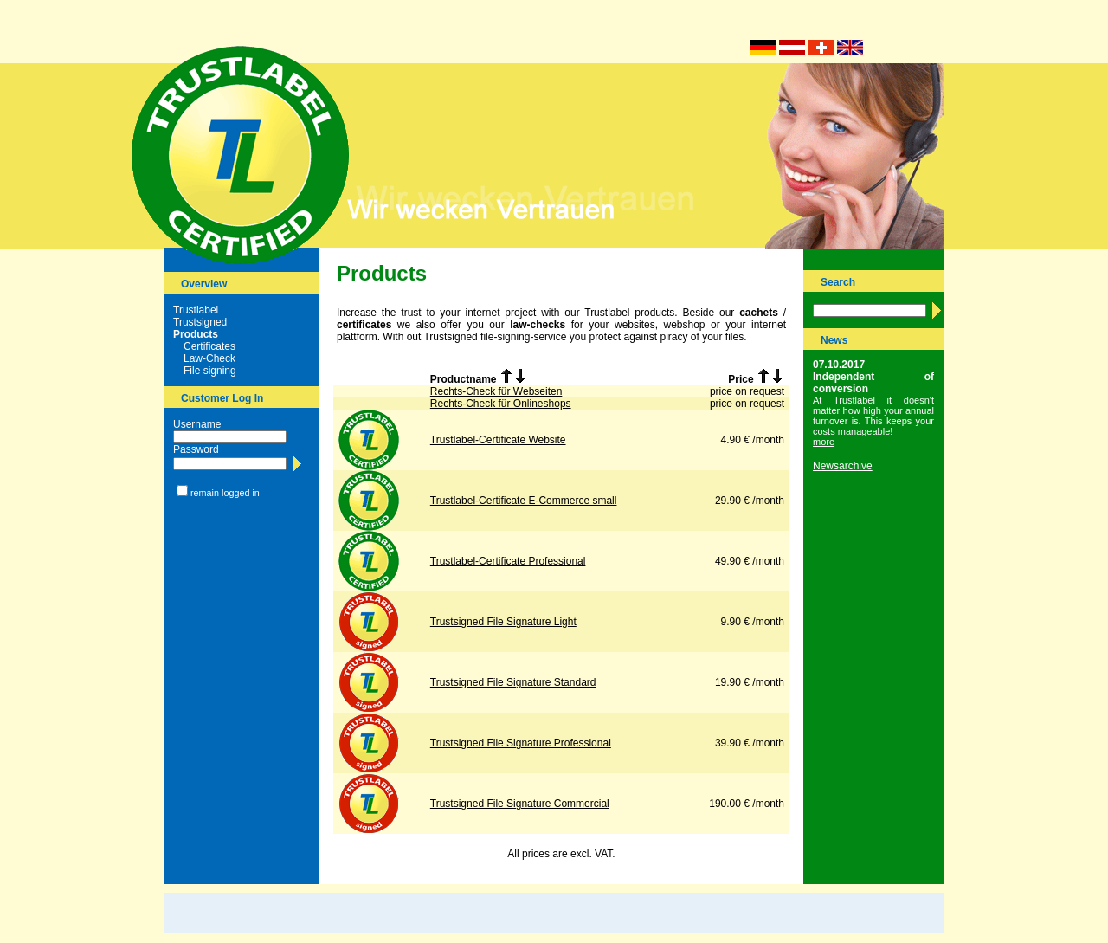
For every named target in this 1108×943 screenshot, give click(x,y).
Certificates (209, 346)
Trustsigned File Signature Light (503, 622)
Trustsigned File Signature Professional (520, 743)
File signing (210, 371)
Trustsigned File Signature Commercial (519, 804)
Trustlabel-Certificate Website (498, 440)
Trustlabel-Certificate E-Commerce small (523, 500)
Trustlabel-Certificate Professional (508, 561)
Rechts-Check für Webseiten (496, 391)
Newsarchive (843, 466)
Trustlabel (195, 310)
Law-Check (209, 358)
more (823, 441)
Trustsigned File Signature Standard (513, 682)
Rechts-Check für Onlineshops (500, 403)
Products (195, 334)
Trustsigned (200, 322)
